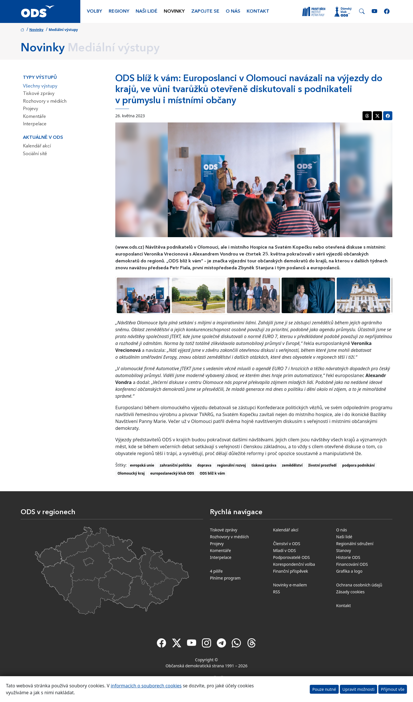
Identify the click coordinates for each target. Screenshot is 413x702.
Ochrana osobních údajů (359, 585)
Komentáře (34, 116)
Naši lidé (146, 11)
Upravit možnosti (358, 689)
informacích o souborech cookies (146, 685)
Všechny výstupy (40, 86)
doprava (204, 465)
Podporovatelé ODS (291, 557)
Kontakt (258, 11)
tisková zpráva (264, 465)
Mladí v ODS (284, 550)
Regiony (119, 11)
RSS (276, 591)
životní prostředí (322, 465)
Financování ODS (352, 564)
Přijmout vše (392, 689)
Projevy (30, 109)
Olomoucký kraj (131, 473)
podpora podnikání (358, 465)
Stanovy (343, 550)
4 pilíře (216, 571)
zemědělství (292, 465)
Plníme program (225, 578)
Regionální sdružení (354, 543)
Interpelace (34, 124)
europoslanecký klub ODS (172, 473)
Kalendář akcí (37, 146)
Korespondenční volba (294, 564)
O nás (233, 11)
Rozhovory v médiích (45, 101)
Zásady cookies (350, 591)
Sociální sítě (35, 154)
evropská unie (142, 465)
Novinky (174, 11)
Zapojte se (205, 11)
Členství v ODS (286, 543)
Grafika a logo (349, 571)
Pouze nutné (324, 689)
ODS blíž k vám (212, 473)
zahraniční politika (176, 465)
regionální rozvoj (231, 465)
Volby (94, 11)
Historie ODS (348, 557)
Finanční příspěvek (290, 571)
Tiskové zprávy (38, 93)
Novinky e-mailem (290, 585)
